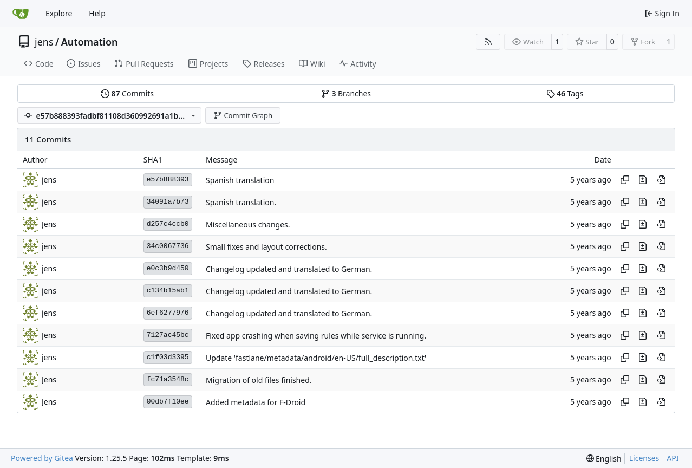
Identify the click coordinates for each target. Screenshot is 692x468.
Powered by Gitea (42, 458)
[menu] (604, 458)
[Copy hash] (625, 180)
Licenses (644, 458)
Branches (346, 93)
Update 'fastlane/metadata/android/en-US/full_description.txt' (316, 358)
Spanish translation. (241, 202)
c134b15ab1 (168, 291)
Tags (565, 93)
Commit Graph (242, 115)
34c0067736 (168, 246)
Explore (58, 13)
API (672, 458)
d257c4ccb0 (168, 224)
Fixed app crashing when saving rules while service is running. (316, 335)
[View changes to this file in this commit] (643, 180)
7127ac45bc (168, 335)
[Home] (20, 13)
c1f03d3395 (168, 357)
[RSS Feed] (488, 42)
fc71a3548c (168, 379)
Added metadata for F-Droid (255, 402)
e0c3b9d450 (168, 268)
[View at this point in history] (661, 180)
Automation (89, 41)
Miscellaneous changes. (248, 224)
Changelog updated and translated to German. (289, 269)
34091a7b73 (168, 202)
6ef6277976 (168, 313)
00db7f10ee (168, 402)
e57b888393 (168, 180)
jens (44, 41)
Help (97, 13)
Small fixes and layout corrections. (266, 247)
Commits (127, 93)
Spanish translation (240, 180)
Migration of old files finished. (259, 380)
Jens (49, 224)
